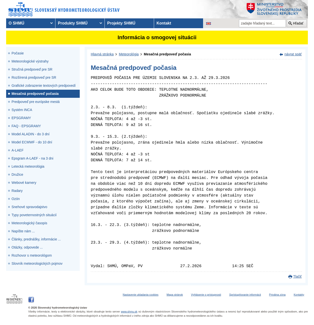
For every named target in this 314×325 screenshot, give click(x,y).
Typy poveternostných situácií (34, 215)
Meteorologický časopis (29, 223)
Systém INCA (22, 110)
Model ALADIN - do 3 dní (31, 134)
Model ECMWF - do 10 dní (32, 142)
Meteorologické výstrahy (30, 61)
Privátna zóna (277, 294)
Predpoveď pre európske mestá (36, 102)
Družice (17, 174)
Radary (17, 191)
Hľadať (298, 23)
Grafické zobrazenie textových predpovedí (44, 86)
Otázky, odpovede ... (27, 247)
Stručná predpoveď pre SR (32, 69)
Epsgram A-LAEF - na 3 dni (32, 158)
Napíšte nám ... (23, 231)
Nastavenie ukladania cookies (140, 294)
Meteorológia (129, 54)
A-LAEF (18, 150)
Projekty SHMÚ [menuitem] (121, 23)
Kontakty (299, 294)
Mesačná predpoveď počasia (35, 94)
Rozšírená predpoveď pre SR (34, 77)
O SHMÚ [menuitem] (16, 23)
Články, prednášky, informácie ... (36, 239)
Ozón (16, 199)
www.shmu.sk (129, 311)
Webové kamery (24, 183)
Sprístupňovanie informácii (245, 294)
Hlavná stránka (102, 54)
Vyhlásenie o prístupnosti (206, 294)
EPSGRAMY (21, 118)
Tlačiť (297, 276)
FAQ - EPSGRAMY (26, 126)
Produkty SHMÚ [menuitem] (73, 23)
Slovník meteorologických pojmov (37, 263)
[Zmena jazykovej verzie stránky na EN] (208, 23)
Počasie (18, 53)
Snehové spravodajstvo (29, 207)
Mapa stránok (175, 294)
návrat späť (293, 54)
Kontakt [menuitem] (164, 23)
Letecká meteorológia (28, 166)
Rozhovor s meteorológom (32, 255)
